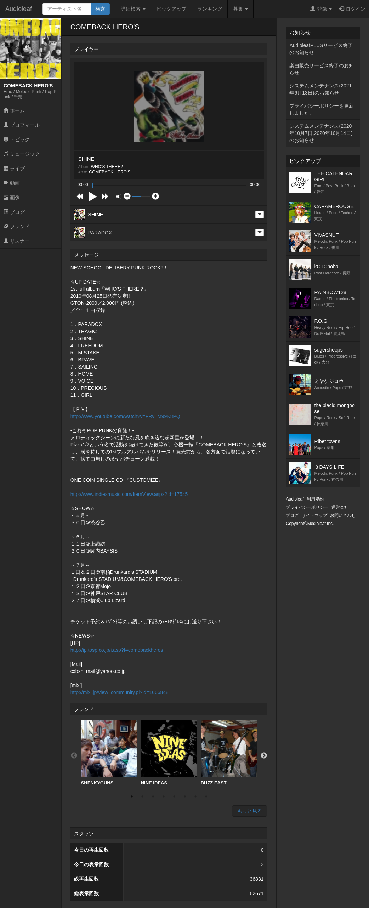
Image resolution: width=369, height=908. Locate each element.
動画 (12, 183)
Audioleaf (18, 8)
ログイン (352, 9)
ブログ (14, 212)
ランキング (209, 9)
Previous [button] (74, 755)
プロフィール (22, 125)
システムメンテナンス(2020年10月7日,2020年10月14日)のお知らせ (320, 133)
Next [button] (263, 755)
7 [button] (195, 796)
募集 (240, 9)
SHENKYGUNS (109, 753)
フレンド (17, 226)
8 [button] (206, 796)
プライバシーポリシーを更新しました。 (321, 109)
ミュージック (22, 154)
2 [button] (142, 796)
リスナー (17, 241)
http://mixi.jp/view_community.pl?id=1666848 (119, 692)
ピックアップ (171, 9)
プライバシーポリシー (307, 507)
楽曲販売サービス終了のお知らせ (321, 69)
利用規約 (315, 499)
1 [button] (131, 796)
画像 (12, 197)
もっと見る (249, 811)
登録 (321, 9)
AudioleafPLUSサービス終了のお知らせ (321, 48)
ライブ (14, 168)
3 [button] (153, 796)
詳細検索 (133, 9)
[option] (109, 753)
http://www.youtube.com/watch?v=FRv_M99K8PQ (125, 416)
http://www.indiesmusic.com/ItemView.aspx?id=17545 (129, 494)
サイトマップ (314, 515)
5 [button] (174, 796)
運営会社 (339, 507)
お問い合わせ (343, 515)
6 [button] (184, 796)
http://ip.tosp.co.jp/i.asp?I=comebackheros (116, 650)
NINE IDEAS (169, 753)
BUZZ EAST (229, 753)
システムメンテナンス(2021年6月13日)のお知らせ (320, 89)
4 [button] (163, 796)
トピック (17, 139)
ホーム (14, 110)
